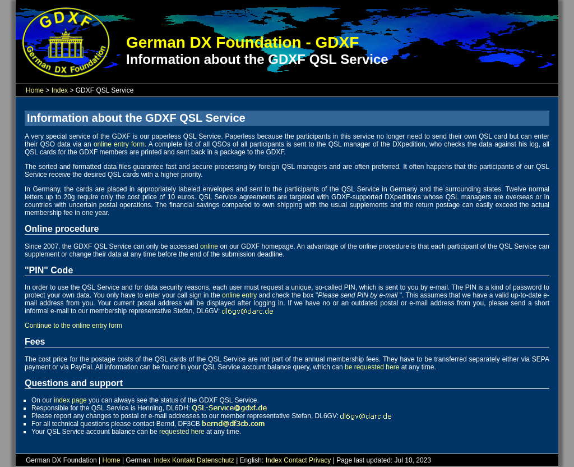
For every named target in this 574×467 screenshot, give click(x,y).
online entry (239, 295)
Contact (295, 460)
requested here (182, 432)
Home (35, 90)
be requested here (372, 367)
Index (60, 90)
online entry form (119, 144)
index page (70, 400)
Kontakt (183, 460)
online (209, 246)
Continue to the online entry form (73, 325)
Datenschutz (215, 460)
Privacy (320, 460)
